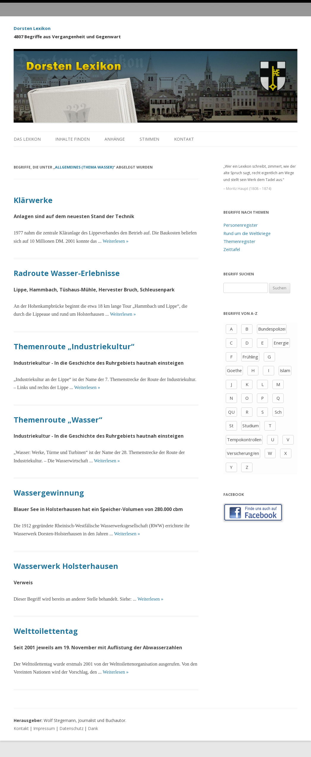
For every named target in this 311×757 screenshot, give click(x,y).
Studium (250, 426)
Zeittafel (231, 249)
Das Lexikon (27, 139)
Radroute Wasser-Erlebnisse (67, 273)
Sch (278, 412)
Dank (93, 728)
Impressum (44, 728)
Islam (285, 370)
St (231, 426)
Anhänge (115, 139)
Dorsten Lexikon (32, 28)
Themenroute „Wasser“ (58, 420)
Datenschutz (71, 728)
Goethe (234, 370)
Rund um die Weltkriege (247, 233)
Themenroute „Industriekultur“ (74, 346)
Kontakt (184, 139)
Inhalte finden (72, 139)
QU (231, 412)
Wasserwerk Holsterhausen (66, 566)
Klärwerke (33, 200)
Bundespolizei (271, 329)
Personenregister (240, 225)
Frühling (250, 357)
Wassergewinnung (49, 493)
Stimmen (149, 139)
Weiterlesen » (115, 241)
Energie (281, 343)
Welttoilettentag (46, 631)
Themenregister (239, 241)
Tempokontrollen (244, 439)
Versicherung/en (243, 453)
